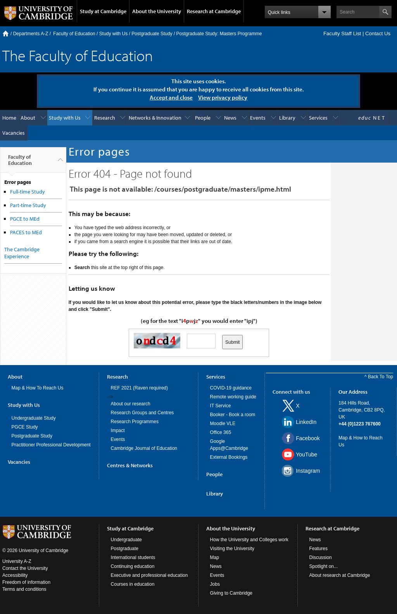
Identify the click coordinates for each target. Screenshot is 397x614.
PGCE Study (25, 427)
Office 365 (220, 432)
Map (214, 557)
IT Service (220, 405)
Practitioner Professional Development (51, 445)
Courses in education (133, 584)
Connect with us (291, 391)
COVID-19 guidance (231, 388)
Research (104, 117)
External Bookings (229, 457)
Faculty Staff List (342, 33)
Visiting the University (232, 548)
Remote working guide (233, 397)
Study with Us (113, 33)
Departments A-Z (30, 33)
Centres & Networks (130, 465)
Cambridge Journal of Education (144, 448)
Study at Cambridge (103, 11)
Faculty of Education (74, 33)
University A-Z (16, 561)
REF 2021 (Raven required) (139, 388)
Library (287, 117)
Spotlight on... (323, 566)
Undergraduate (126, 539)
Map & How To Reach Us (38, 388)
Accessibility (15, 575)
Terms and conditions (24, 589)
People (203, 117)
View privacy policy (222, 97)
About (28, 117)
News (230, 117)
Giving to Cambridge (231, 593)
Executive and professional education (149, 575)
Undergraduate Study (34, 418)
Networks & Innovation (155, 117)
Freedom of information (26, 582)
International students (133, 557)
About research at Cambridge (339, 575)
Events (258, 117)
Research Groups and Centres (142, 412)
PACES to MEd (26, 232)
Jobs (215, 584)
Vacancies (13, 132)
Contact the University (25, 568)
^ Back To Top (378, 376)
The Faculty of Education (77, 55)
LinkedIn (306, 422)
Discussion (320, 557)
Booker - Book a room (232, 414)
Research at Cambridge (214, 11)
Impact (118, 430)
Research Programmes (135, 421)
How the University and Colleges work (249, 539)
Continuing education (133, 566)
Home (5, 33)
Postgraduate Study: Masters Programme (219, 33)
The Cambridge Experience (22, 253)
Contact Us (377, 33)
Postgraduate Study (151, 33)
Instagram (308, 471)
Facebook (307, 438)
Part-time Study (28, 205)
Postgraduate (124, 548)
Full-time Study (27, 191)
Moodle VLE (222, 423)
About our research (130, 403)
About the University (156, 11)
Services (318, 117)
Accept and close (171, 97)
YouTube (306, 454)
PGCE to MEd (25, 218)
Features (318, 548)
